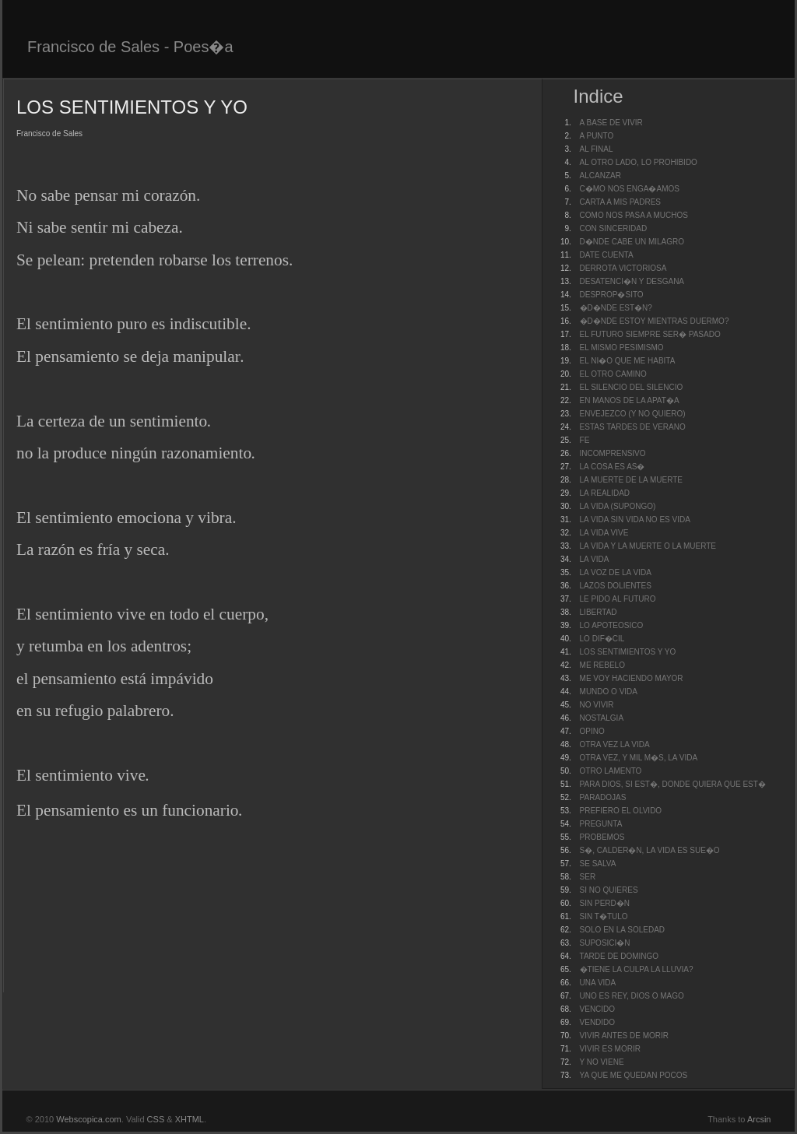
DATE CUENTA (607, 255)
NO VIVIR (597, 704)
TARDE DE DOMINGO (619, 956)
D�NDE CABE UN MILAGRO (632, 241)
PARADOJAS (603, 797)
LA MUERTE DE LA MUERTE (631, 480)
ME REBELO (602, 665)
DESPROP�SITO (612, 294)
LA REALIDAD (605, 493)
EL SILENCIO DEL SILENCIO (631, 387)
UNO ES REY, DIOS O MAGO (632, 996)
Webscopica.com (88, 1119)
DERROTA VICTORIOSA (623, 268)
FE (585, 440)
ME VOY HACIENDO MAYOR (631, 678)
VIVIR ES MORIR (610, 1048)
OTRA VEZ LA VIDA (615, 744)
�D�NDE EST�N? (616, 308)
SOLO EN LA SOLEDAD (622, 929)
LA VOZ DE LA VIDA (615, 572)
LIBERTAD (598, 612)
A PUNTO (597, 136)
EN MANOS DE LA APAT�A (629, 400)
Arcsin (759, 1119)
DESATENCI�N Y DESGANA (632, 281)
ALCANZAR (600, 175)
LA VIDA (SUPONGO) (618, 506)
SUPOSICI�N (605, 943)
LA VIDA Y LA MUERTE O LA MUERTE (648, 546)
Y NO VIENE (602, 1062)
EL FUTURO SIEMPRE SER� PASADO (650, 334)
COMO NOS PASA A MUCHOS (634, 215)
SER (588, 876)
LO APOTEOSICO (612, 625)
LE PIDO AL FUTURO (618, 599)
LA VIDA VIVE (604, 532)
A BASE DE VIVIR (611, 122)
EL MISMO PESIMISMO (622, 347)
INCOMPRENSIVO (613, 453)
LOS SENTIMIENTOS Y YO (628, 652)
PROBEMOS (602, 837)
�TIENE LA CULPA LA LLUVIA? (636, 969)
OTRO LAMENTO (611, 771)
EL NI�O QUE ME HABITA (628, 360)
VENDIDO (598, 1022)
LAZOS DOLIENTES (615, 585)
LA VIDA (594, 559)
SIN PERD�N (605, 903)
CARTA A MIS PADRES (620, 202)
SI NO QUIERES (609, 890)
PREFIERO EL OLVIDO (621, 810)
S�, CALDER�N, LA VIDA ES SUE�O (650, 850)
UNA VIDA (598, 982)
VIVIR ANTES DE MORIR (624, 1035)
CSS (156, 1119)
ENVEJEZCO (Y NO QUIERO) (633, 413)
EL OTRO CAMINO (613, 374)
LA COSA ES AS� (612, 466)
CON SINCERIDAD (614, 228)
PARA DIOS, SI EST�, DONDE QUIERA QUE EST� (673, 784)
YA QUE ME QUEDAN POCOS (634, 1075)
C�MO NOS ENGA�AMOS (629, 188)
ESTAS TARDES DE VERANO (633, 427)
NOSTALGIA (602, 718)
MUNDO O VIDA (608, 691)
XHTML (189, 1119)
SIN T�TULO (604, 916)
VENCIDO (598, 1009)
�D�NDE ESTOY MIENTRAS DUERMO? (654, 321)
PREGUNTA (601, 824)
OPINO (592, 731)
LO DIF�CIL (602, 638)
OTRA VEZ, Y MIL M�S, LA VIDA (639, 757)
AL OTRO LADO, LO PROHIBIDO (638, 162)
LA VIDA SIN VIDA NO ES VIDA (635, 519)
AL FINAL (596, 149)
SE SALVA (598, 863)
